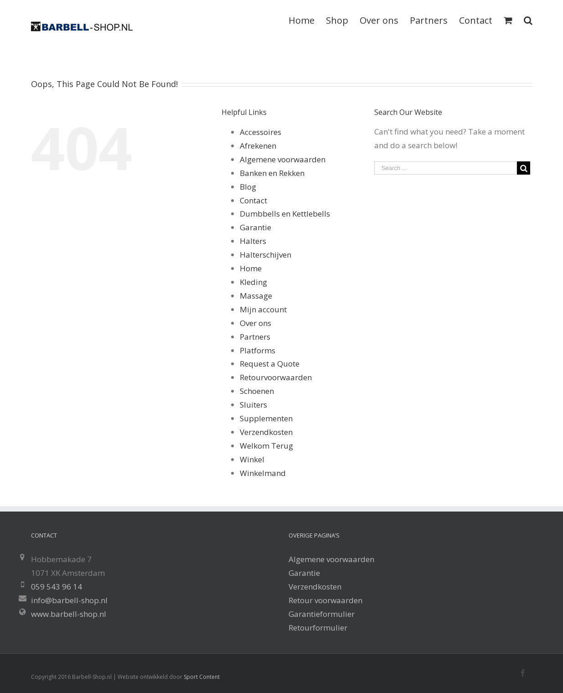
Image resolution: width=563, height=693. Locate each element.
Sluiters (253, 404)
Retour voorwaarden (325, 600)
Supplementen (266, 418)
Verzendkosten (266, 432)
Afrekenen (258, 145)
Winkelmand (263, 473)
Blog (248, 186)
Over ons (255, 323)
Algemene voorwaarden (282, 159)
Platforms (257, 350)
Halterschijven (265, 254)
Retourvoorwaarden (276, 377)
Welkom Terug (266, 445)
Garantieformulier (322, 614)
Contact (253, 200)
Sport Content (202, 677)
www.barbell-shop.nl (68, 614)
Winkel (252, 459)
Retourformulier (318, 627)
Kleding (253, 282)
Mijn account (263, 309)
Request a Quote (270, 363)
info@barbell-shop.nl (69, 600)
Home (251, 268)
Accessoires (260, 132)
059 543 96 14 (56, 586)
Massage (256, 295)
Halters (253, 241)
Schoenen (257, 391)
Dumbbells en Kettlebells (285, 213)
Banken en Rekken (272, 173)
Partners (255, 336)
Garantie (255, 227)
